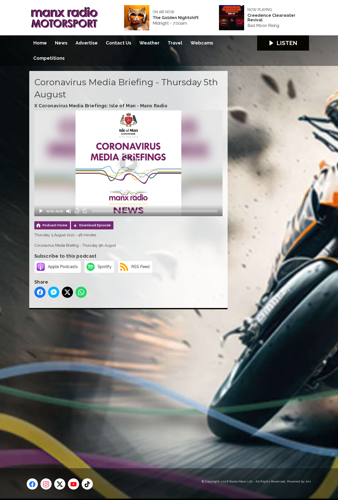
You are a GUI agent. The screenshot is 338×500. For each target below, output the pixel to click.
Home (40, 43)
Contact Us (118, 43)
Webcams (201, 43)
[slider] (154, 211)
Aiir (308, 481)
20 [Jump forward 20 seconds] (85, 211)
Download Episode (95, 225)
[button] (128, 163)
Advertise (87, 43)
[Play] (40, 211)
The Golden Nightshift (176, 18)
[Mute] (68, 211)
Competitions (49, 58)
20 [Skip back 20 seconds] (77, 211)
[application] (128, 163)
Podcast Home (54, 225)
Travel (175, 43)
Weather (149, 43)
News (61, 43)
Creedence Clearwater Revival (271, 17)
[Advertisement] (124, 383)
